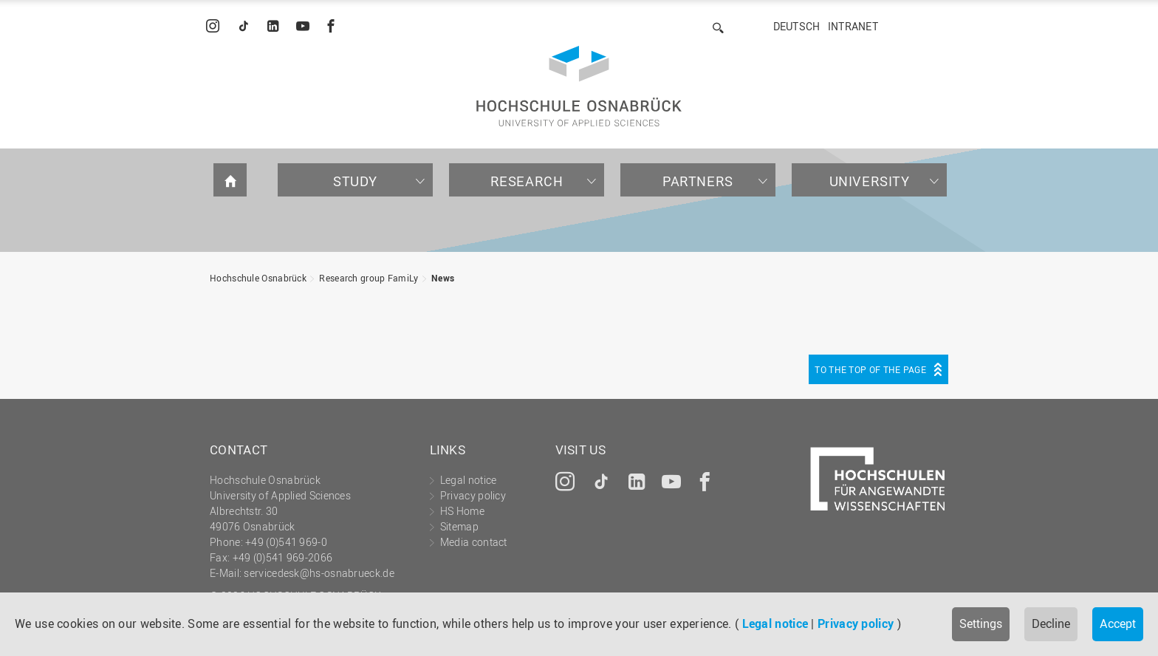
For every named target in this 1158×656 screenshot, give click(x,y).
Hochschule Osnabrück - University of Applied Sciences (579, 86)
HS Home (462, 511)
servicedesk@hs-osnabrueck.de (319, 573)
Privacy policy (856, 623)
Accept (1118, 623)
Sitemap (459, 526)
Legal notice (775, 623)
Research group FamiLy (368, 278)
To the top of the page (870, 369)
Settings (980, 623)
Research (526, 181)
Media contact (473, 542)
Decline (1051, 623)
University (869, 181)
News (442, 278)
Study (355, 181)
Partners (697, 181)
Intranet (853, 26)
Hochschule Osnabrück (258, 278)
